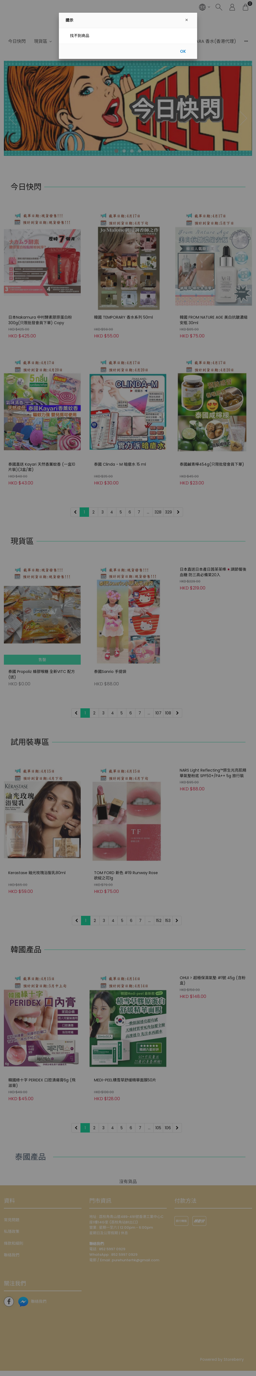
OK (183, 51)
